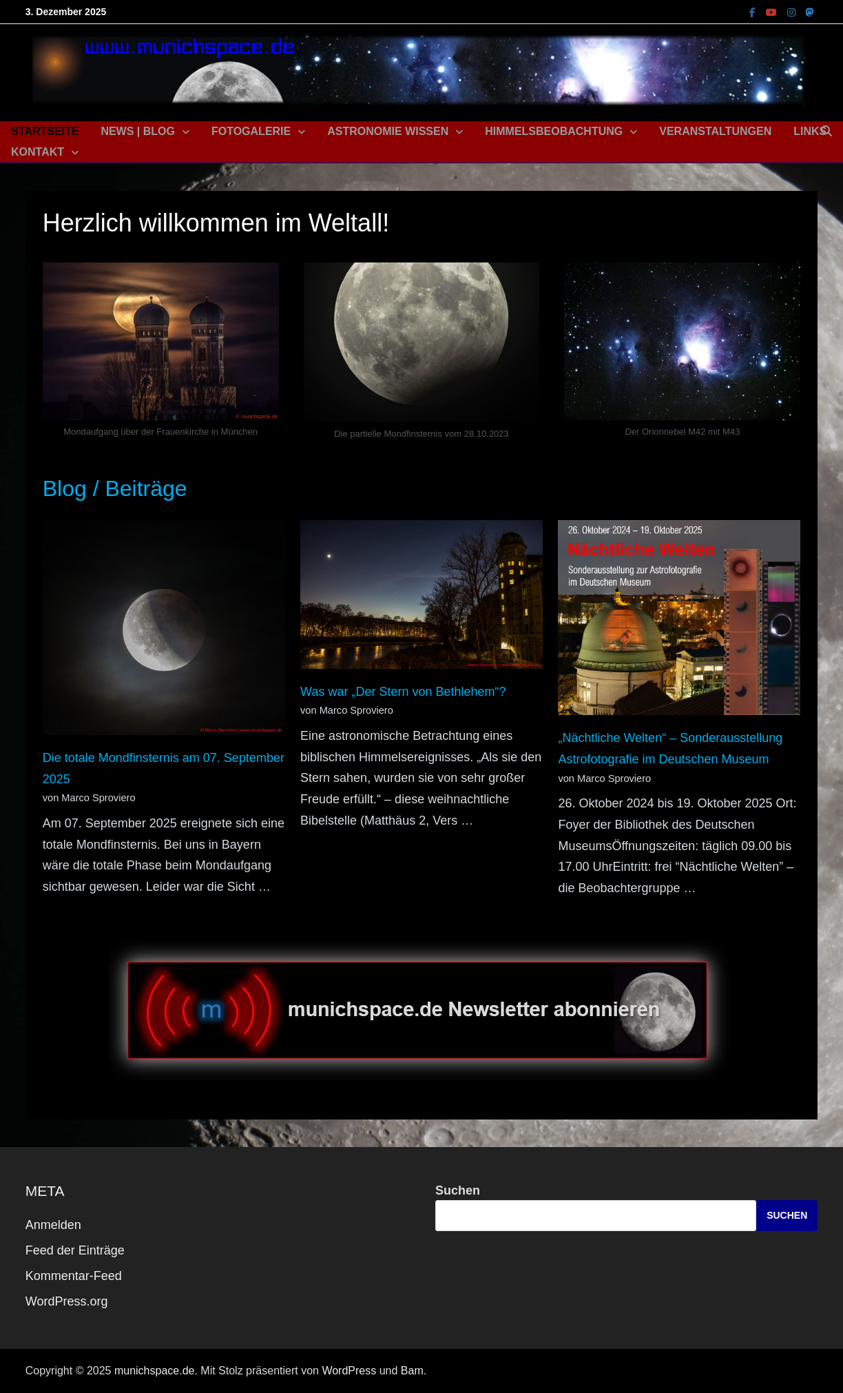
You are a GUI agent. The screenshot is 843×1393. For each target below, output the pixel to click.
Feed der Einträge (75, 1250)
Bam (412, 1370)
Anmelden (53, 1225)
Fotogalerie (251, 131)
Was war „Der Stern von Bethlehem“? (403, 692)
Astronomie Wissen (387, 131)
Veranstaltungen (715, 131)
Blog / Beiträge (115, 488)
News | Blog (138, 131)
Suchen (457, 1190)
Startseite (45, 131)
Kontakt (37, 152)
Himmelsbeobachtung (554, 131)
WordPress (349, 1370)
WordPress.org (66, 1301)
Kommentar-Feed (73, 1276)
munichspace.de (154, 1370)
